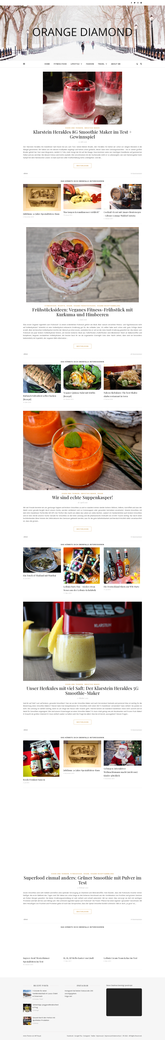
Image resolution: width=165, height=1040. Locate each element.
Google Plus (78, 1036)
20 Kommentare (136, 354)
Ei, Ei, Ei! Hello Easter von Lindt (78, 958)
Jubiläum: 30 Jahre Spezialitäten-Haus (41, 214)
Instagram (86, 1036)
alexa (26, 173)
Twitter (93, 1036)
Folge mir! (68, 996)
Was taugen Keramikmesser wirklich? (81, 212)
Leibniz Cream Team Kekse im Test (120, 958)
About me (116, 64)
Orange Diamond (82, 31)
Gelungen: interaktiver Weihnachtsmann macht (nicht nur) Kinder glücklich (121, 772)
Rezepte (61, 306)
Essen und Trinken (74, 128)
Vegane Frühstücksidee (85, 306)
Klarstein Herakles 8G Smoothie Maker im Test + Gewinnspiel (82, 134)
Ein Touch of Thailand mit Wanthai (39, 575)
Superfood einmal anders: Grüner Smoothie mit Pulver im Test (82, 880)
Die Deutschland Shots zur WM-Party (121, 586)
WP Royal (38, 1036)
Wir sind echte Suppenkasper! (82, 497)
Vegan (69, 306)
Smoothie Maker (92, 128)
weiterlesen (83, 166)
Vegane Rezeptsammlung (108, 306)
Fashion (90, 64)
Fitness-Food (60, 64)
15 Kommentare (136, 537)
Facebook (70, 1036)
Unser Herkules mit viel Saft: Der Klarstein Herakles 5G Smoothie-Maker (82, 690)
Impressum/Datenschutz (113, 1036)
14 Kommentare (136, 173)
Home (47, 64)
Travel (101, 64)
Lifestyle (75, 64)
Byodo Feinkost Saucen (34, 779)
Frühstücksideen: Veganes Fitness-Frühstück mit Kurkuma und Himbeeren (82, 312)
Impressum (100, 1036)
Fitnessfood (51, 306)
